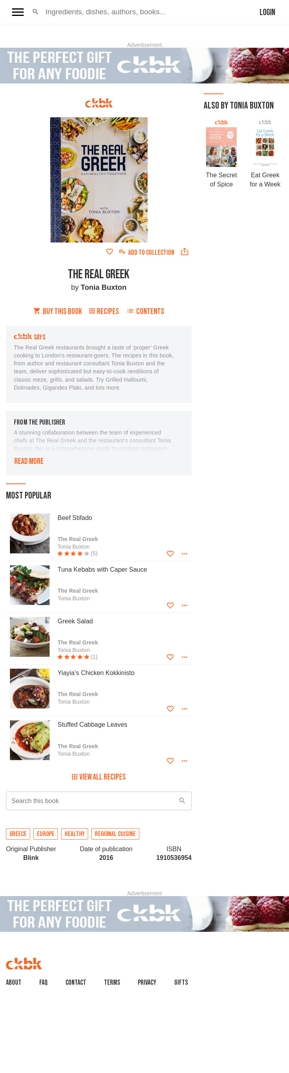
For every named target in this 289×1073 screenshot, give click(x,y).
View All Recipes (99, 777)
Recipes (104, 311)
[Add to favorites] (109, 251)
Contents (145, 311)
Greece (18, 834)
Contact (76, 982)
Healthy (75, 834)
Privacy (147, 982)
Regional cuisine (115, 834)
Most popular (28, 495)
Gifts (181, 982)
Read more (29, 461)
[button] (35, 12)
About (13, 982)
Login (267, 12)
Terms (112, 982)
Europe (45, 834)
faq (43, 982)
